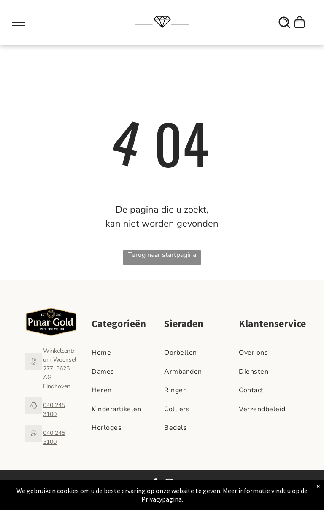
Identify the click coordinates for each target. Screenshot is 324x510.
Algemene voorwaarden (243, 483)
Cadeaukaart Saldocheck (279, 491)
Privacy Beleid (290, 483)
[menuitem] (126, 352)
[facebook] (154, 484)
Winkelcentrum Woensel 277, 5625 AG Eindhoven (59, 368)
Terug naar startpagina (162, 254)
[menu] (19, 22)
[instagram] (169, 484)
